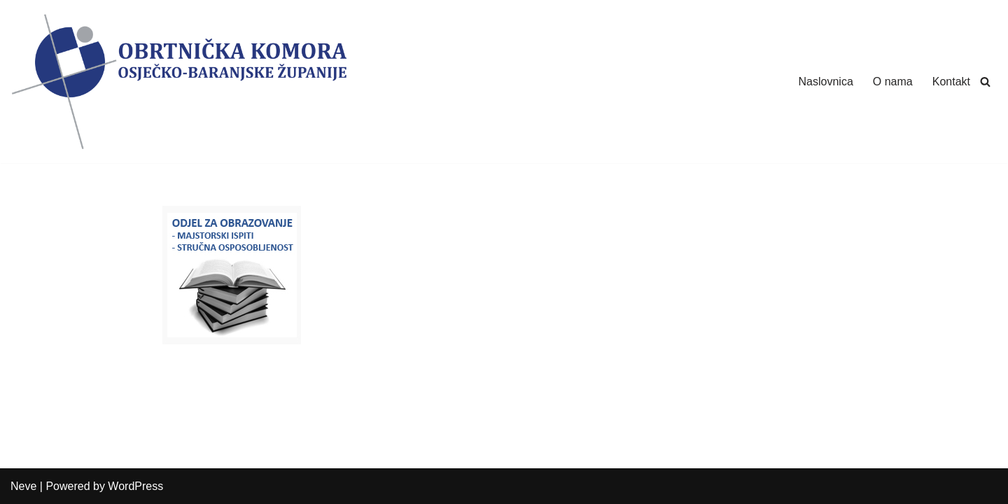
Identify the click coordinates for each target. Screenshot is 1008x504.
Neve (23, 486)
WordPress (135, 486)
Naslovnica (826, 82)
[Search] (985, 81)
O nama (893, 82)
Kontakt (951, 82)
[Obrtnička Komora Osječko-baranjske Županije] (178, 81)
